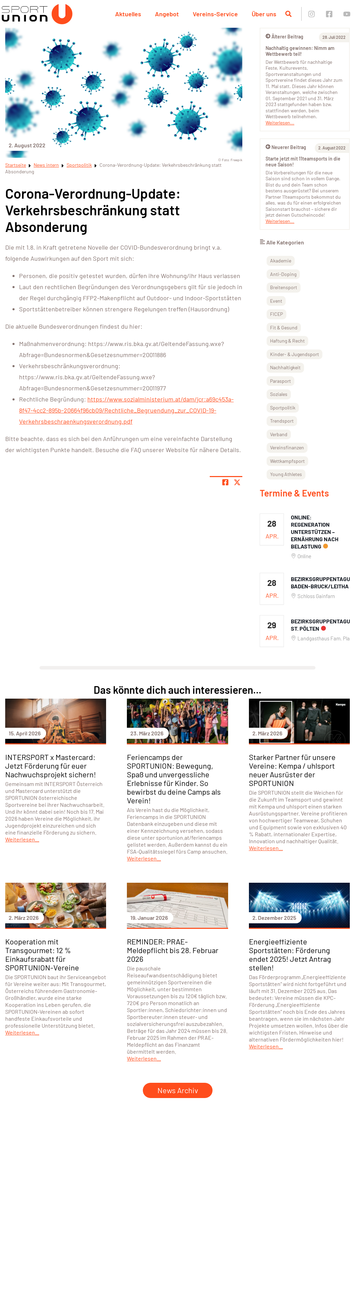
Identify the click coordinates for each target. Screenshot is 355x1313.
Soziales (278, 394)
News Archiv (177, 1090)
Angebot (167, 14)
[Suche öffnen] (288, 13)
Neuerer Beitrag (286, 147)
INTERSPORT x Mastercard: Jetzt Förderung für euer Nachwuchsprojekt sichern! (50, 765)
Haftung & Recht (287, 341)
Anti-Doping (283, 274)
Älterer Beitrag (284, 37)
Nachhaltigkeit (285, 367)
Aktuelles (128, 14)
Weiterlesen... (280, 123)
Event (276, 301)
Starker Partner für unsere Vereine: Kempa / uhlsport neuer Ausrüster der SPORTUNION (292, 769)
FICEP (276, 314)
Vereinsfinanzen (287, 447)
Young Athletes (286, 474)
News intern (46, 165)
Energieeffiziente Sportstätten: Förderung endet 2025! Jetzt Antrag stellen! (290, 954)
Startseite (15, 165)
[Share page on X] (237, 482)
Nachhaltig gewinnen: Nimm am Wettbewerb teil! (300, 51)
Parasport (280, 381)
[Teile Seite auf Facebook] (225, 482)
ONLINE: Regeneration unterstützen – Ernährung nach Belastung (314, 532)
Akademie (280, 261)
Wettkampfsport (287, 461)
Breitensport (283, 287)
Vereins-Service (215, 14)
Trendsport (282, 421)
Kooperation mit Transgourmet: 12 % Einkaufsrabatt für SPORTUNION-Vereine (42, 954)
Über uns (264, 14)
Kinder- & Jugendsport (294, 354)
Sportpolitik (79, 165)
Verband (278, 434)
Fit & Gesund (283, 327)
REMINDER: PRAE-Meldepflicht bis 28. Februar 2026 (172, 950)
